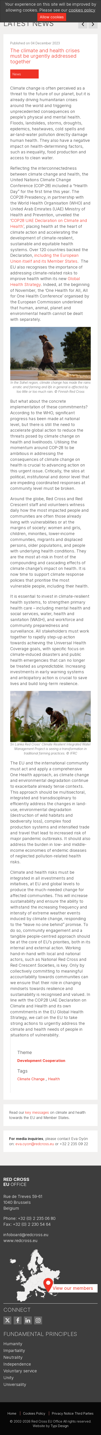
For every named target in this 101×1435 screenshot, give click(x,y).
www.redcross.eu (20, 1240)
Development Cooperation (41, 1060)
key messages (37, 1112)
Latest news (28, 23)
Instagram (38, 1320)
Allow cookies (52, 17)
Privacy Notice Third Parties (72, 1413)
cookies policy (82, 10)
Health (54, 1079)
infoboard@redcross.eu (25, 1234)
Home (12, 1413)
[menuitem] (7, 1320)
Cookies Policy (34, 1413)
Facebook (18, 1320)
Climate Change (31, 1079)
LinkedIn (28, 1320)
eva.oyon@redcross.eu (34, 1144)
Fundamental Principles (40, 1334)
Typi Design (59, 1426)
